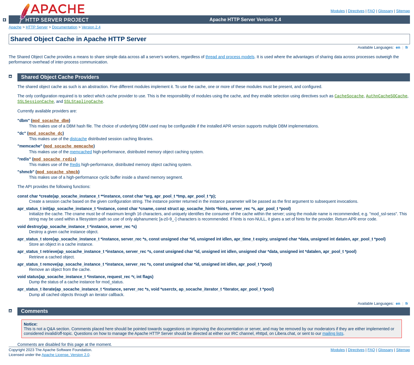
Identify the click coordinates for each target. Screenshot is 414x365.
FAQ (371, 11)
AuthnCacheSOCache (387, 96)
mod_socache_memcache (69, 146)
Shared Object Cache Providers (60, 77)
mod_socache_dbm (50, 120)
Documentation (64, 27)
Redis (75, 164)
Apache (15, 27)
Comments (34, 311)
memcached (81, 151)
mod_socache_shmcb (57, 172)
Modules (338, 11)
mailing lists (332, 333)
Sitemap (403, 11)
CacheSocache (349, 96)
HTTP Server (37, 27)
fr (406, 47)
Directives (356, 11)
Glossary (385, 11)
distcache (78, 138)
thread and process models (230, 56)
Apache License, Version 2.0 (65, 355)
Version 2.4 (91, 27)
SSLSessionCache (35, 101)
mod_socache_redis (54, 159)
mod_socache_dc (45, 133)
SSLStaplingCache (83, 101)
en (398, 47)
